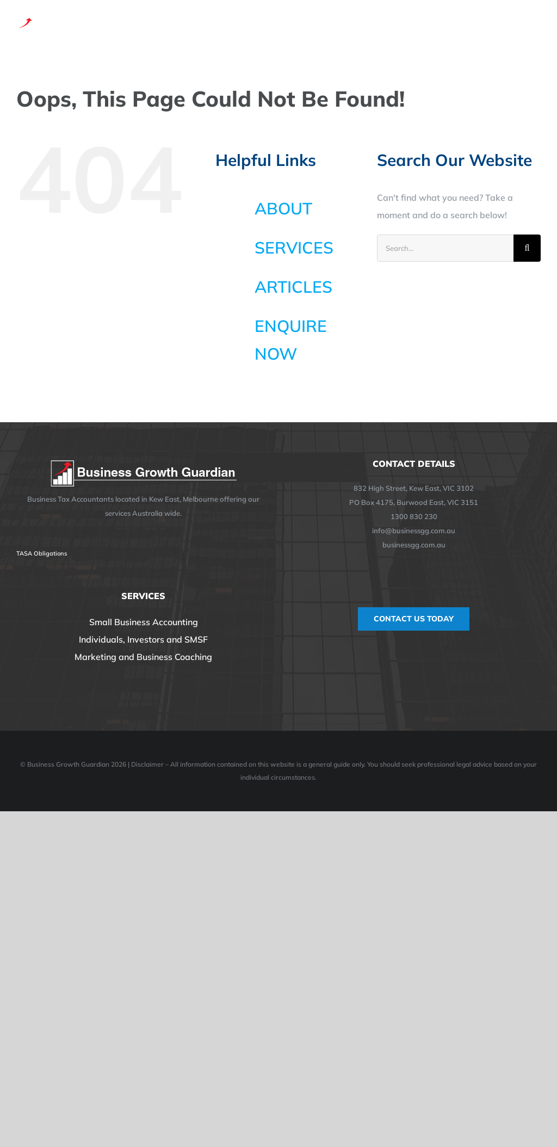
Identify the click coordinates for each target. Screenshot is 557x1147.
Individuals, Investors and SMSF (143, 639)
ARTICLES (293, 286)
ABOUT (283, 208)
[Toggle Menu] (533, 26)
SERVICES (294, 247)
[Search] (527, 248)
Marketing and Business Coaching (143, 656)
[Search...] (445, 248)
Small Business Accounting (143, 621)
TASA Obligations (41, 553)
